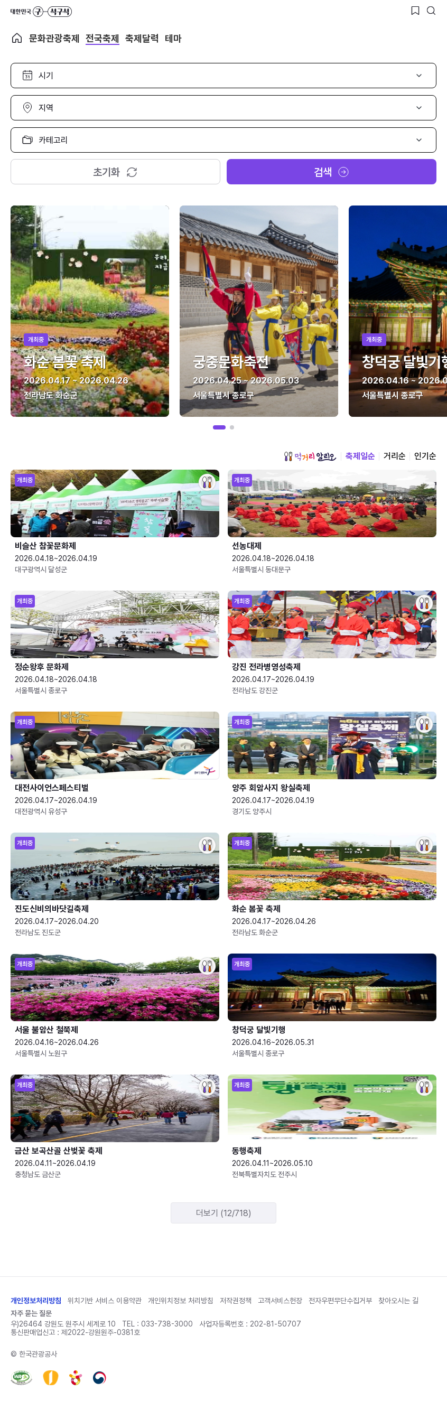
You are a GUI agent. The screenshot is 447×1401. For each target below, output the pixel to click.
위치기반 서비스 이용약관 (105, 1300)
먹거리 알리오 (310, 456)
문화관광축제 (54, 38)
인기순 (425, 456)
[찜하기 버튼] (415, 10)
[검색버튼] (431, 10)
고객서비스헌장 (280, 1300)
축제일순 (360, 456)
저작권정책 (236, 1300)
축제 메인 (17, 38)
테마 (173, 38)
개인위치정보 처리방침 (180, 1300)
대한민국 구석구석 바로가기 (41, 11)
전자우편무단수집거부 (340, 1300)
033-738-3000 (167, 1324)
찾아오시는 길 (398, 1300)
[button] (219, 427)
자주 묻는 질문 (31, 1313)
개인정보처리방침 (36, 1300)
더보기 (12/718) (224, 1213)
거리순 (395, 456)
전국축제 (102, 38)
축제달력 (142, 38)
